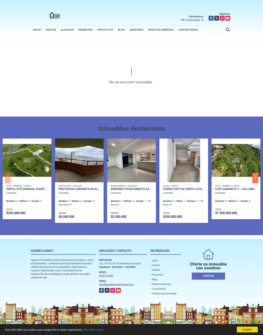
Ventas (51, 29)
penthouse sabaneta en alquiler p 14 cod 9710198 (79, 189)
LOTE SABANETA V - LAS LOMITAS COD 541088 (236, 189)
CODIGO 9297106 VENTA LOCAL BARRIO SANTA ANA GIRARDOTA (184, 189)
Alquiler (67, 29)
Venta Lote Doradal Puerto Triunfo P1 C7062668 (27, 189)
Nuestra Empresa (161, 29)
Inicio (37, 29)
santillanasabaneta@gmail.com (116, 284)
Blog (121, 29)
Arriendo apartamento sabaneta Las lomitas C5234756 (131, 189)
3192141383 (193, 19)
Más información (93, 330)
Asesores (137, 29)
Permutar (85, 29)
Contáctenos (188, 29)
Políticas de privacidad (164, 293)
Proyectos (105, 29)
